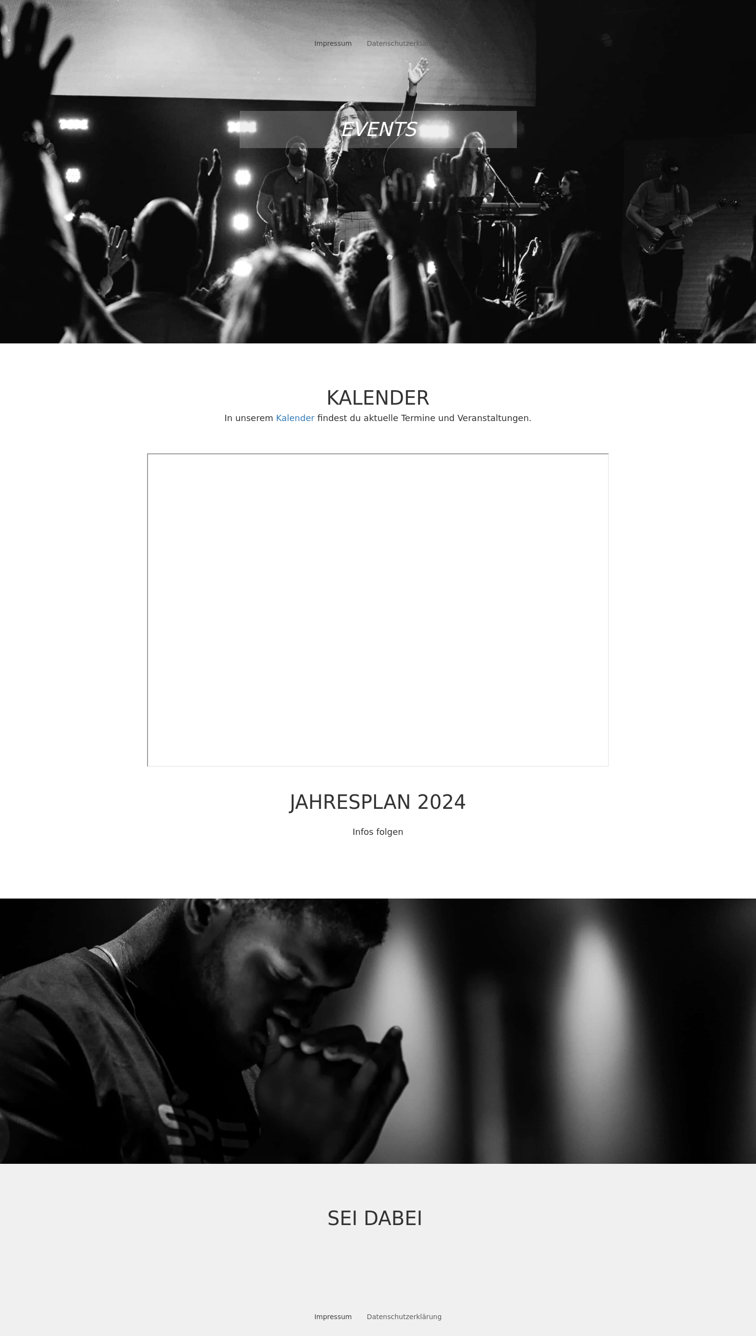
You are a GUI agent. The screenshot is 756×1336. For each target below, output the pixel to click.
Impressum (333, 43)
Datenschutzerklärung (404, 43)
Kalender (295, 418)
